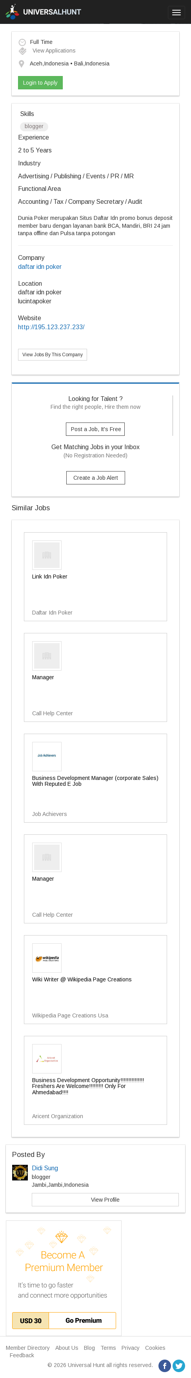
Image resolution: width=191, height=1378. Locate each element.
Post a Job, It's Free (96, 429)
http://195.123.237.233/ (51, 327)
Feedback (22, 1355)
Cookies (155, 1348)
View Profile (105, 1200)
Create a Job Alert (95, 478)
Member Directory (28, 1348)
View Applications (47, 50)
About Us (66, 1348)
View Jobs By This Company (52, 354)
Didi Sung (45, 1168)
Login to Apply (40, 83)
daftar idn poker (40, 266)
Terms (108, 1348)
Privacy (131, 1348)
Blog (89, 1348)
